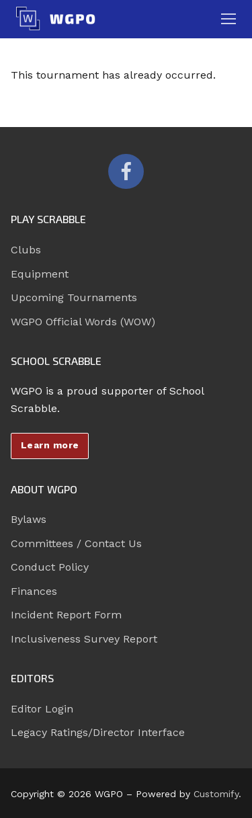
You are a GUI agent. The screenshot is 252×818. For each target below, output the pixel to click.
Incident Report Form (66, 614)
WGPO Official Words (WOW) (83, 321)
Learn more (50, 445)
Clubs (26, 249)
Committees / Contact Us (76, 543)
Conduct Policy (50, 567)
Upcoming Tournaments (74, 297)
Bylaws (28, 519)
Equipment (40, 274)
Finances (34, 591)
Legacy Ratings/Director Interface (98, 732)
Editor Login (42, 708)
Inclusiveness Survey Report (84, 638)
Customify (216, 793)
